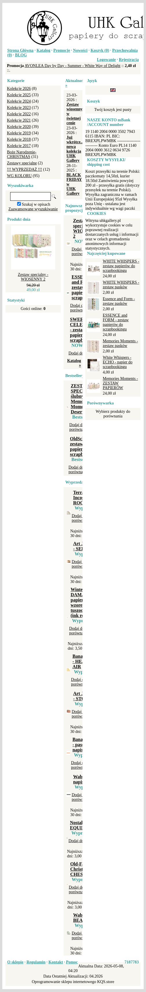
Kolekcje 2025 (19, 95)
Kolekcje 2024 (19, 101)
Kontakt (55, 962)
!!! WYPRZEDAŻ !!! (24, 169)
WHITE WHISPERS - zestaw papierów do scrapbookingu (121, 266)
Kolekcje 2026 (19, 88)
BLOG (21, 55)
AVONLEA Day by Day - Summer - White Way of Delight (72, 66)
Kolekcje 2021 (19, 120)
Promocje (61, 50)
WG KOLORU (19, 176)
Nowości (80, 50)
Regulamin (35, 962)
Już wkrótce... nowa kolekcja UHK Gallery (75, 149)
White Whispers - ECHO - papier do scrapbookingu (117, 362)
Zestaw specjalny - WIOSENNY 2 (33, 276)
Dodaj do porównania (81, 251)
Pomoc (71, 962)
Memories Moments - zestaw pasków (120, 343)
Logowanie (106, 59)
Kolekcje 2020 (19, 127)
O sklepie (15, 962)
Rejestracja (129, 59)
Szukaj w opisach (36, 204)
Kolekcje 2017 (19, 146)
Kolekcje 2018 (19, 139)
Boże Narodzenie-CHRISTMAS (21, 154)
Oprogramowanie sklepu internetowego (64, 982)
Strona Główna (20, 50)
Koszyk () (100, 50)
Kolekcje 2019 (19, 133)
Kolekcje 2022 (19, 114)
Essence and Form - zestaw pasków (119, 301)
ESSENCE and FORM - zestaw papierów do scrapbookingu (116, 322)
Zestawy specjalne (22, 163)
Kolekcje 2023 (19, 107)
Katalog (43, 50)
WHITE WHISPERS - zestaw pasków (121, 284)
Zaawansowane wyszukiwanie (33, 209)
